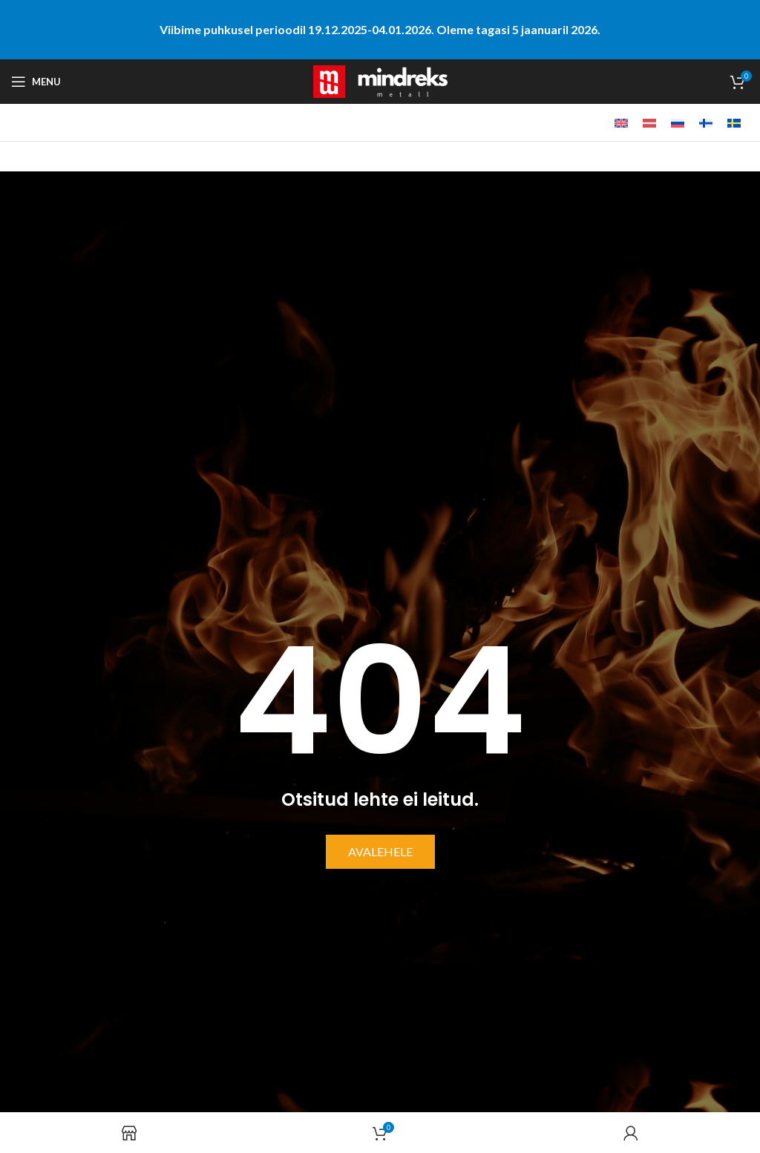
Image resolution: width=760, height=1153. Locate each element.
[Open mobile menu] (36, 81)
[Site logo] (380, 80)
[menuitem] (621, 123)
